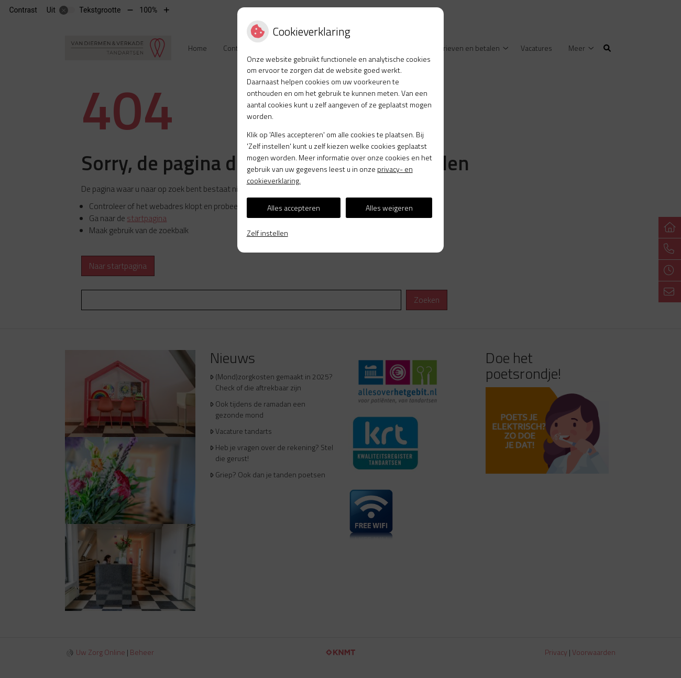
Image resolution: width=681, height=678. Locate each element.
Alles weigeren (389, 207)
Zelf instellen (267, 232)
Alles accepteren (293, 207)
